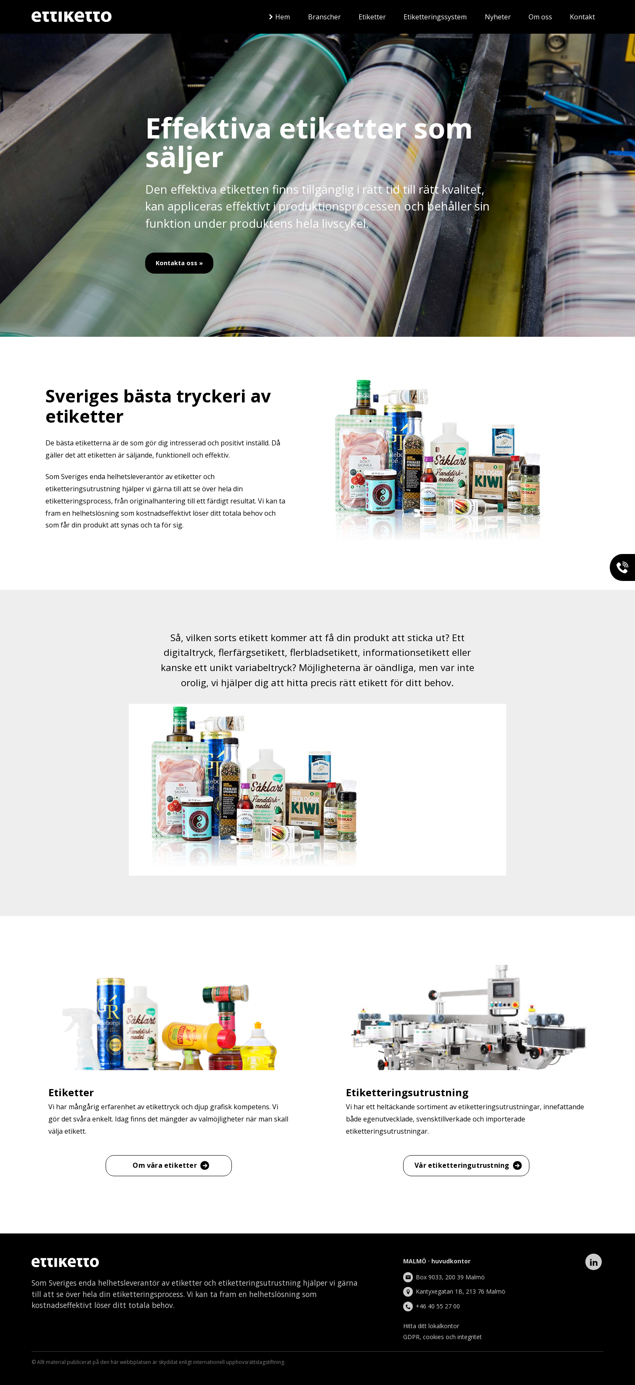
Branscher (324, 16)
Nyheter (498, 16)
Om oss (540, 16)
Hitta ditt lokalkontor (431, 1326)
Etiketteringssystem (435, 16)
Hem (282, 16)
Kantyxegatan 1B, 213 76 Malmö (460, 1291)
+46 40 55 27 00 (438, 1306)
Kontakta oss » (179, 263)
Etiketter (372, 16)
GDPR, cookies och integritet (442, 1337)
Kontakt (582, 16)
